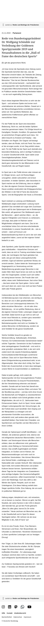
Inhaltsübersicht (20, 613)
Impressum (27, 617)
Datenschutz (18, 617)
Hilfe (3, 613)
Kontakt (9, 613)
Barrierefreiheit (7, 617)
